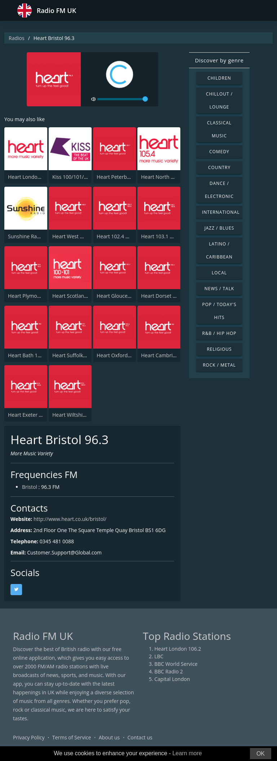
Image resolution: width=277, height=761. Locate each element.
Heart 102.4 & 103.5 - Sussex (130, 236)
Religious (219, 349)
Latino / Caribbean (219, 250)
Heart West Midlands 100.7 (84, 236)
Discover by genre (219, 60)
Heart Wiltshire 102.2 (77, 414)
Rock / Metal (219, 365)
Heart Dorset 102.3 (163, 295)
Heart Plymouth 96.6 (32, 295)
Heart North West (162, 176)
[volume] (122, 99)
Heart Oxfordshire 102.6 (125, 355)
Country (219, 167)
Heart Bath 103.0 (28, 355)
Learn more (187, 753)
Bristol (29, 486)
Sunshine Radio (26, 236)
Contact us (139, 737)
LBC (158, 656)
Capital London (172, 679)
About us (109, 737)
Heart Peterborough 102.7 (127, 176)
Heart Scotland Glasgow (80, 295)
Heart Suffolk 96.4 (73, 355)
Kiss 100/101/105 (72, 176)
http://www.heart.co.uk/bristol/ (70, 519)
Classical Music (219, 129)
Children (219, 78)
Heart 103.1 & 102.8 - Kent (172, 236)
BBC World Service (176, 663)
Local (219, 273)
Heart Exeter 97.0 (28, 414)
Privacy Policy (28, 737)
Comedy (219, 152)
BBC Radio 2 (168, 671)
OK (260, 754)
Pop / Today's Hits (219, 310)
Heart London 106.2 (31, 176)
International (220, 212)
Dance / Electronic (219, 189)
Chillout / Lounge (219, 100)
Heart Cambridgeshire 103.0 (174, 355)
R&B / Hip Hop (219, 333)
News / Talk (219, 289)
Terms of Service (71, 737)
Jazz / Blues (219, 228)
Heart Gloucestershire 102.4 (130, 295)
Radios (17, 38)
